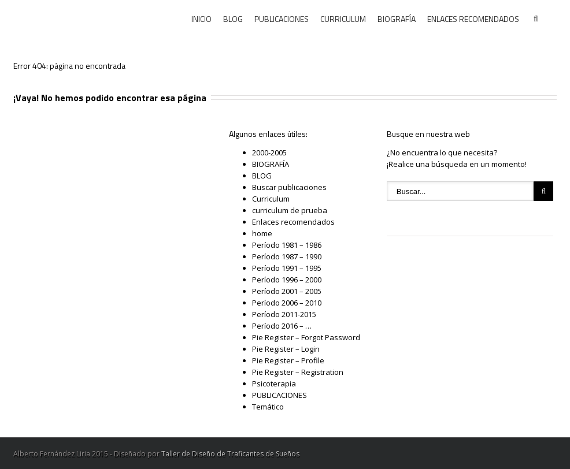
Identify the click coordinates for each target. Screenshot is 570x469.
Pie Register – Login (286, 349)
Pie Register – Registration (297, 372)
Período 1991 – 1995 (286, 268)
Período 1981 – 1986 (286, 245)
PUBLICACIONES (281, 19)
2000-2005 (269, 152)
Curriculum (271, 198)
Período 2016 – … (282, 326)
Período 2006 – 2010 (286, 302)
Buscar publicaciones (289, 187)
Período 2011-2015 (284, 314)
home (262, 233)
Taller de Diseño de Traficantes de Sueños (230, 454)
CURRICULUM (343, 19)
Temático (268, 406)
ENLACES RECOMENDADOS (473, 19)
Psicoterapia (274, 383)
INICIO (201, 19)
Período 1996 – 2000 (286, 279)
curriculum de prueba (289, 210)
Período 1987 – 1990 (286, 256)
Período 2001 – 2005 (286, 291)
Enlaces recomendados (293, 222)
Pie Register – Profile (288, 360)
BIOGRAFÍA (396, 19)
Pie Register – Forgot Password (306, 337)
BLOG (233, 19)
